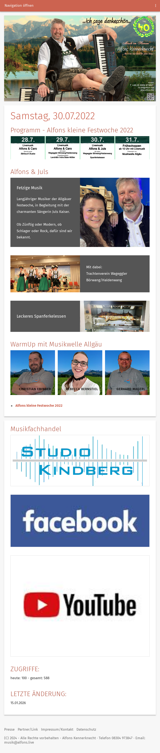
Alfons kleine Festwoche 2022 (38, 405)
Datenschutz (86, 729)
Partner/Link (28, 729)
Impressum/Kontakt (57, 729)
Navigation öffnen (19, 5)
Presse (9, 729)
